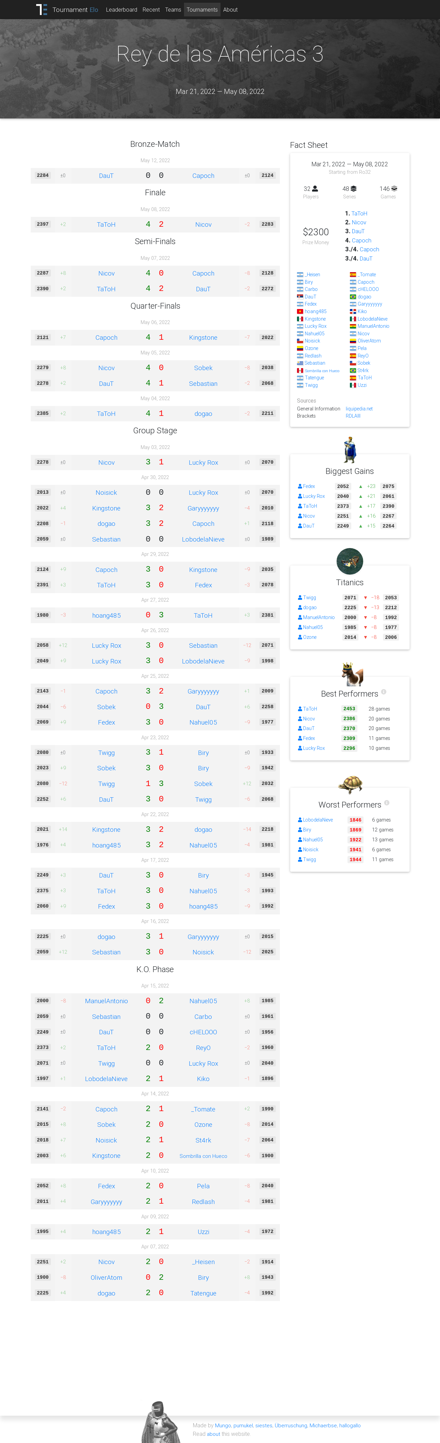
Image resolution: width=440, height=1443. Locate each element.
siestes (264, 1425)
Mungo (223, 1425)
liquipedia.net (359, 409)
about (214, 1433)
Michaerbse (325, 1425)
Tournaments (206, 9)
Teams (177, 9)
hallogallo (352, 1425)
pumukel (244, 1425)
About (234, 9)
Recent (155, 9)
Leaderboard (125, 9)
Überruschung (291, 1425)
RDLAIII (353, 416)
